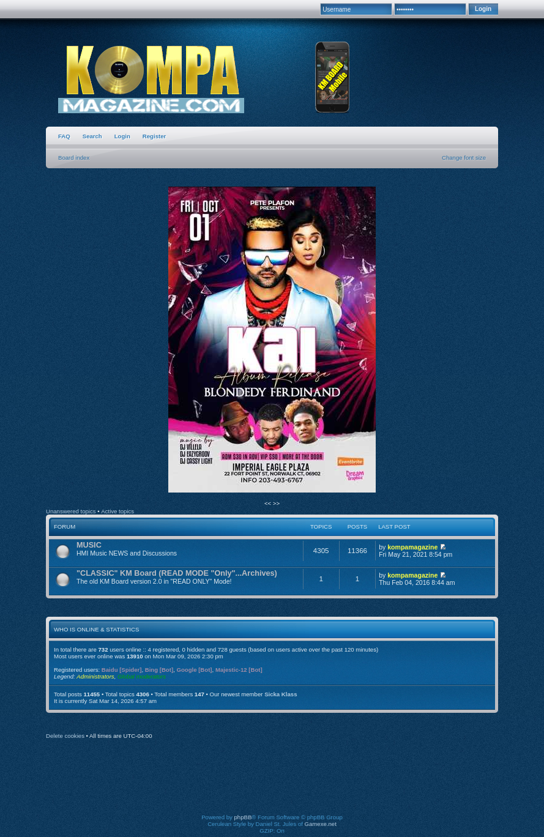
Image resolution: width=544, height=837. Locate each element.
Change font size (464, 157)
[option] (272, 340)
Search (92, 136)
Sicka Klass (280, 694)
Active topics (117, 511)
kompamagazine (412, 547)
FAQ (64, 136)
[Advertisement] (272, 785)
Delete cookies (65, 735)
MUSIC (89, 545)
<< (268, 503)
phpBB (243, 817)
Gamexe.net (321, 823)
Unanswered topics (71, 511)
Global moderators (141, 676)
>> (276, 503)
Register (154, 136)
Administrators (95, 676)
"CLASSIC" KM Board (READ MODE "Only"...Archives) (176, 573)
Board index (73, 157)
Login (122, 136)
